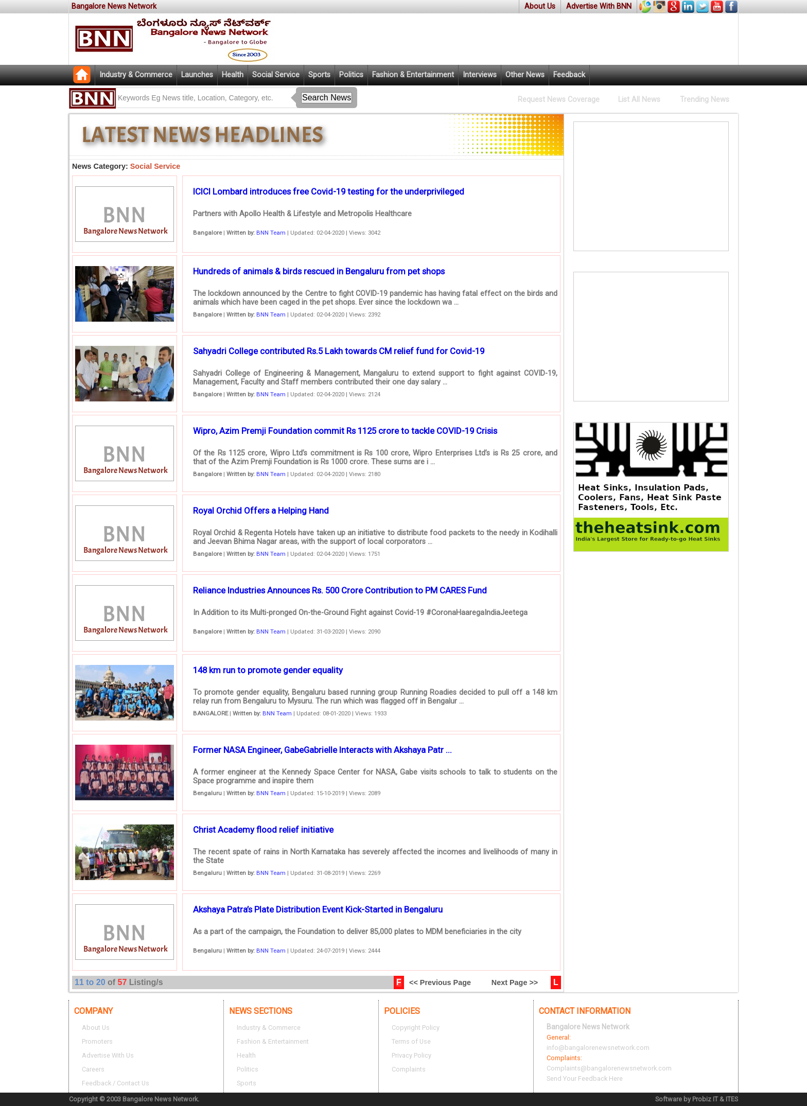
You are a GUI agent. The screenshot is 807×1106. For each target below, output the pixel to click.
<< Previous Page (440, 982)
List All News (639, 99)
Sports (319, 75)
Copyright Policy (416, 1027)
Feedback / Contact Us (115, 1083)
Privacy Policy (411, 1055)
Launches (197, 75)
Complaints (409, 1069)
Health (232, 75)
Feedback (569, 75)
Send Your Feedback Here (585, 1078)
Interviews (480, 75)
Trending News (704, 99)
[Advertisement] (651, 186)
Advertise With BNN (598, 6)
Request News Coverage (559, 99)
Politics (351, 75)
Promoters (97, 1041)
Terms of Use (411, 1041)
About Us (539, 6)
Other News (525, 75)
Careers (93, 1069)
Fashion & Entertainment (413, 75)
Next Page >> (515, 982)
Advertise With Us (108, 1055)
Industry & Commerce (135, 75)
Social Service (276, 75)
